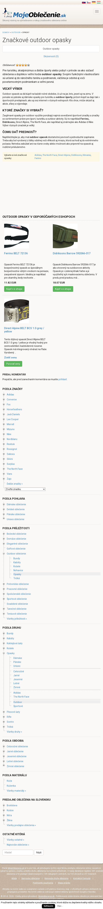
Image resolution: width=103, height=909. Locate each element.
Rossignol (12, 449)
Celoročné (18, 671)
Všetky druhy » (14, 732)
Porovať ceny (13, 363)
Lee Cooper (13, 419)
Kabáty (17, 562)
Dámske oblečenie (16, 504)
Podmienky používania (43, 883)
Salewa (11, 454)
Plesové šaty (13, 712)
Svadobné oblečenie (17, 604)
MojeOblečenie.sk (16, 868)
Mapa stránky (64, 883)
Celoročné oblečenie (17, 746)
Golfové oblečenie (16, 549)
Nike (9, 434)
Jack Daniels (13, 414)
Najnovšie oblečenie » (18, 845)
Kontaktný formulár (82, 878)
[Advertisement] (30, 188)
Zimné (16, 687)
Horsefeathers (14, 409)
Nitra (9, 815)
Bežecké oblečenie (16, 534)
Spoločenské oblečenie (19, 594)
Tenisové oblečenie (17, 614)
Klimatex (87, 155)
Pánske (17, 662)
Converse (12, 399)
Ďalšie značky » (15, 484)
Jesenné (18, 679)
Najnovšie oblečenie (31, 878)
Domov (5, 32)
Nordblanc (12, 439)
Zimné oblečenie (15, 766)
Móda (14, 878)
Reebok (11, 444)
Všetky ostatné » (15, 840)
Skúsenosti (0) (51, 56)
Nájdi (38, 852)
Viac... (60, 906)
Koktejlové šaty (15, 643)
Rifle (9, 717)
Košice (10, 810)
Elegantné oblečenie (17, 544)
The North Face (50, 155)
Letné (16, 683)
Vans (9, 474)
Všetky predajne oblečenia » (21, 825)
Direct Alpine (64, 155)
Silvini (10, 459)
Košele (16, 566)
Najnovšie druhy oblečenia (56, 878)
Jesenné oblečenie (16, 756)
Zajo (9, 479)
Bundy (16, 558)
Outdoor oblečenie (16, 553)
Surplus (11, 464)
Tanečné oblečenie (16, 609)
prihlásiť (62, 379)
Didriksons (76, 155)
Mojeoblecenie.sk (46, 896)
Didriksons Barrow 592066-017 (71, 253)
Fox (8, 404)
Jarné (16, 675)
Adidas (38, 155)
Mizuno (11, 429)
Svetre (10, 722)
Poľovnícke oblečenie (18, 584)
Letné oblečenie (15, 761)
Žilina (9, 820)
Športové (18, 706)
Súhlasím (48, 906)
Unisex (16, 666)
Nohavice (18, 570)
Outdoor (15, 32)
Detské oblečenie (16, 509)
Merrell (10, 424)
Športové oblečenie (17, 599)
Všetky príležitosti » (17, 619)
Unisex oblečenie (15, 519)
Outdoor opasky (51, 48)
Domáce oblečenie (16, 539)
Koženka (11, 786)
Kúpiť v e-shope (14, 289)
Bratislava (12, 805)
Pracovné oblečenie (17, 589)
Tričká (16, 578)
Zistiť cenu (10, 357)
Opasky (17, 574)
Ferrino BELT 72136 (16, 253)
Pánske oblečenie (16, 514)
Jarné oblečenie (15, 751)
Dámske (17, 658)
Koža (9, 781)
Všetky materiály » (16, 791)
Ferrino (38, 158)
